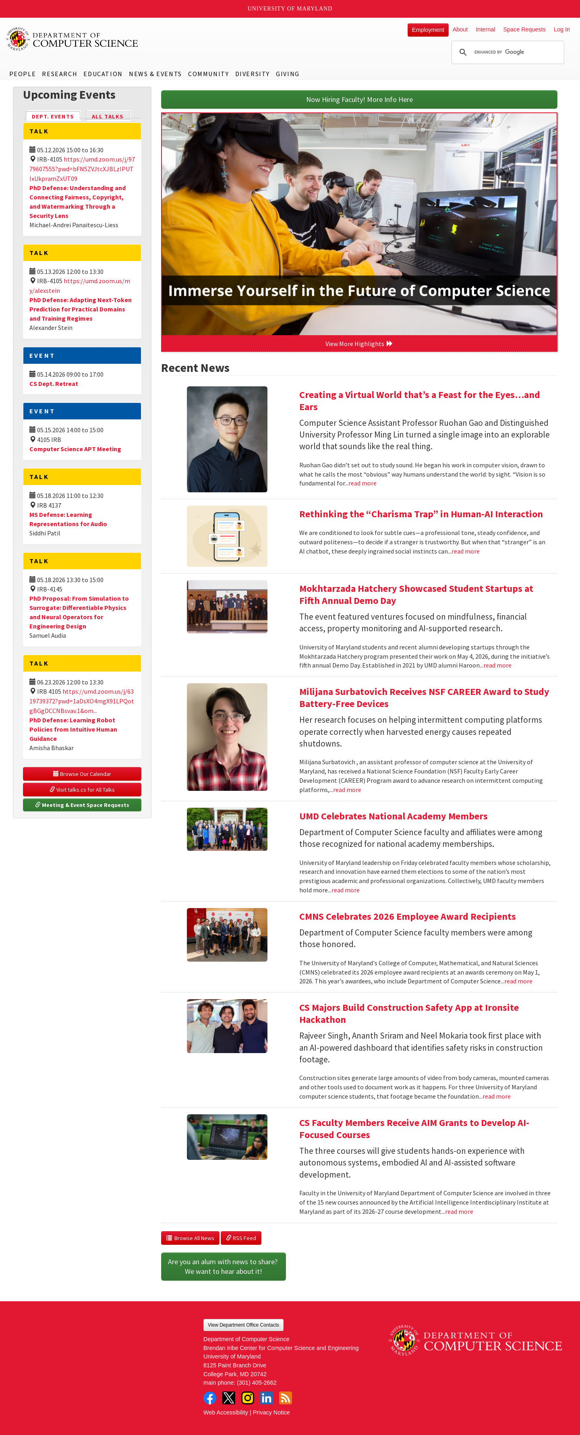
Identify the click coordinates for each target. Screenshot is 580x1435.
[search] (506, 52)
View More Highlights (359, 344)
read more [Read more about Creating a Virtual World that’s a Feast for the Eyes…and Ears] (362, 483)
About (460, 29)
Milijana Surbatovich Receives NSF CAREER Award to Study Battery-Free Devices (424, 697)
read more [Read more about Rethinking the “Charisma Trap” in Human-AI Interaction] (466, 551)
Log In (562, 29)
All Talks (108, 116)
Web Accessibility (225, 1412)
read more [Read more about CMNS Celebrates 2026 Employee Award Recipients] (518, 981)
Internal (485, 29)
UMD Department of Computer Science (72, 39)
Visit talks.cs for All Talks (82, 789)
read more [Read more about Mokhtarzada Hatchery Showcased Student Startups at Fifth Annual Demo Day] (497, 665)
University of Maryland (290, 9)
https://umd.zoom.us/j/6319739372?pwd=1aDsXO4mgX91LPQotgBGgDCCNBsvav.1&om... (81, 701)
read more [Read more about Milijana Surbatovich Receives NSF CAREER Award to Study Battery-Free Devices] (347, 790)
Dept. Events (56, 116)
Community (208, 74)
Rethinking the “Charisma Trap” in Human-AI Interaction (421, 514)
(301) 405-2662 (256, 1382)
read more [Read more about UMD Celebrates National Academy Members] (345, 890)
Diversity (252, 74)
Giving (288, 74)
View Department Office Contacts (243, 1325)
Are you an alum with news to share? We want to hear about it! (223, 1266)
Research (59, 74)
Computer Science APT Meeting (75, 449)
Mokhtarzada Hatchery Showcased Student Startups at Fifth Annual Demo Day (416, 594)
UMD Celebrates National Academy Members (393, 816)
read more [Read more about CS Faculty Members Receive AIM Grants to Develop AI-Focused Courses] (459, 1211)
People (22, 74)
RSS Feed (241, 1238)
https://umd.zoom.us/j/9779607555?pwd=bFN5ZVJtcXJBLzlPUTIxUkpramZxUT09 (82, 168)
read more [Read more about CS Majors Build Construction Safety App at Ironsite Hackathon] (497, 1096)
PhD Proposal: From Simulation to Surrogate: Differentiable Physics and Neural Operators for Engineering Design (79, 612)
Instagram (247, 1397)
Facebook (209, 1397)
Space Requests (524, 29)
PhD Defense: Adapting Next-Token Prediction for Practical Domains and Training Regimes (80, 309)
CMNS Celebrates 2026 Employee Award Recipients (407, 916)
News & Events (155, 74)
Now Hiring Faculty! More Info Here (359, 99)
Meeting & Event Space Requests (82, 805)
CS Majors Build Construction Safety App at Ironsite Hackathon (409, 1013)
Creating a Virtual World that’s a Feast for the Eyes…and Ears (419, 400)
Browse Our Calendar (82, 774)
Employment (428, 30)
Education (102, 74)
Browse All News (190, 1238)
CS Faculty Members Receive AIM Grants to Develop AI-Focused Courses (414, 1128)
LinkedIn (266, 1397)
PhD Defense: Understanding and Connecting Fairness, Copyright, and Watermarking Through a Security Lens (77, 202)
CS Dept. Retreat (53, 383)
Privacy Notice (271, 1412)
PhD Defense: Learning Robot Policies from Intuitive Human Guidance (73, 729)
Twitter (228, 1397)
